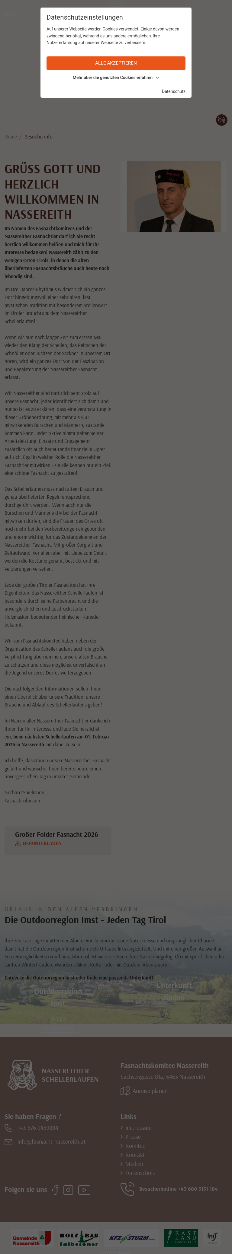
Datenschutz (173, 91)
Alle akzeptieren (116, 63)
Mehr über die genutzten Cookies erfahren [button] (116, 77)
